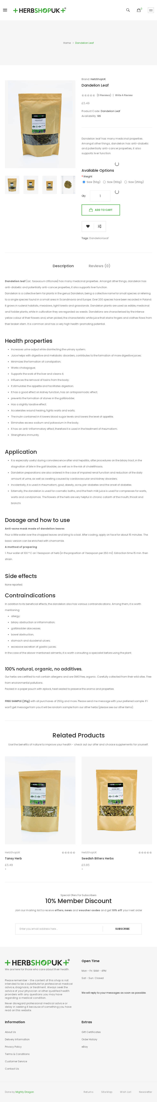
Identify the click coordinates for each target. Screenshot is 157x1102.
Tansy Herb (13, 858)
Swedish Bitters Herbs (98, 858)
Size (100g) (112, 182)
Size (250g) (134, 182)
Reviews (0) (99, 265)
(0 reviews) (104, 95)
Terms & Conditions (17, 1054)
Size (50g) (91, 182)
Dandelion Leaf (84, 43)
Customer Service (16, 1061)
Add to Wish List (88, 226)
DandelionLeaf (99, 238)
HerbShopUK (98, 79)
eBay (85, 1046)
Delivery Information (17, 1039)
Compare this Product (100, 226)
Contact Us (12, 1068)
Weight (87, 176)
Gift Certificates (91, 1032)
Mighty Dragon (25, 1092)
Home (67, 43)
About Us (10, 1032)
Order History (89, 1039)
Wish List (125, 1092)
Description (63, 265)
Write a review (124, 95)
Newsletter (145, 1092)
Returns (88, 1092)
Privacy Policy (13, 1046)
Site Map (106, 1092)
